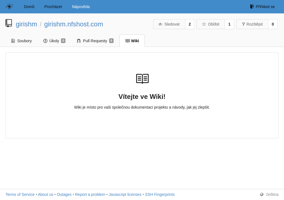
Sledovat (169, 24)
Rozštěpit (252, 24)
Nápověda (81, 6)
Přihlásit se (262, 6)
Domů (29, 6)
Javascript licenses (125, 194)
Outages (64, 194)
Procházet (53, 6)
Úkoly (54, 40)
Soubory (21, 41)
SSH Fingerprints (160, 194)
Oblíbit (210, 24)
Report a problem (90, 194)
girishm (26, 24)
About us (45, 194)
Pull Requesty (95, 40)
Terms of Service (20, 194)
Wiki (132, 41)
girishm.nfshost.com (73, 24)
